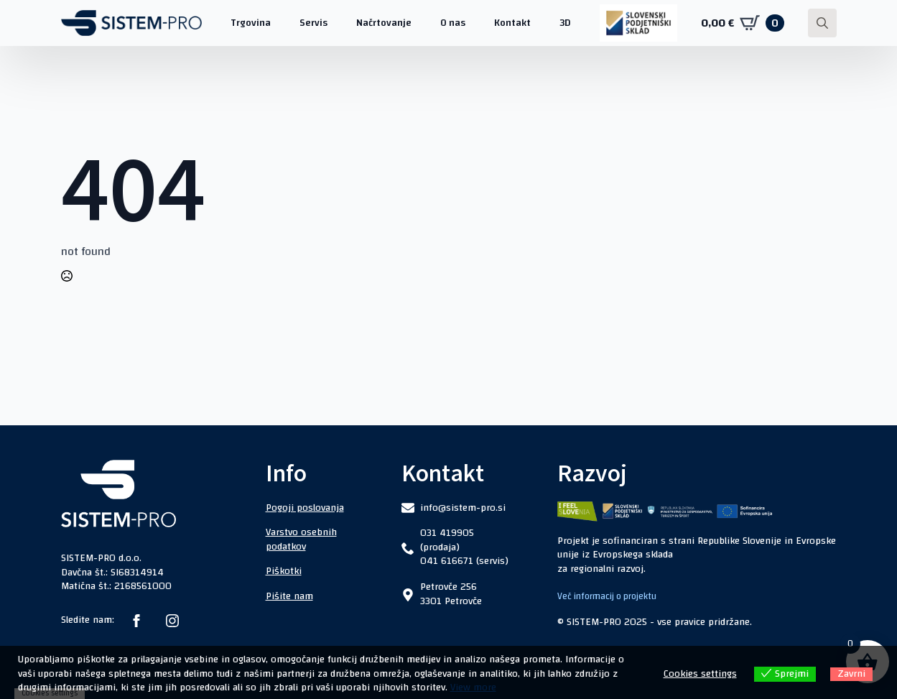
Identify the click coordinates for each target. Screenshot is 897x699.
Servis (313, 23)
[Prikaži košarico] (743, 23)
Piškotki (284, 571)
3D (565, 23)
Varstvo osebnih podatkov (301, 539)
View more (473, 687)
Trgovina (251, 23)
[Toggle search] (822, 23)
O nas (452, 23)
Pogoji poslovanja (305, 508)
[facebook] (136, 620)
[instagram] (172, 620)
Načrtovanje (384, 23)
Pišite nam (289, 596)
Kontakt (512, 23)
